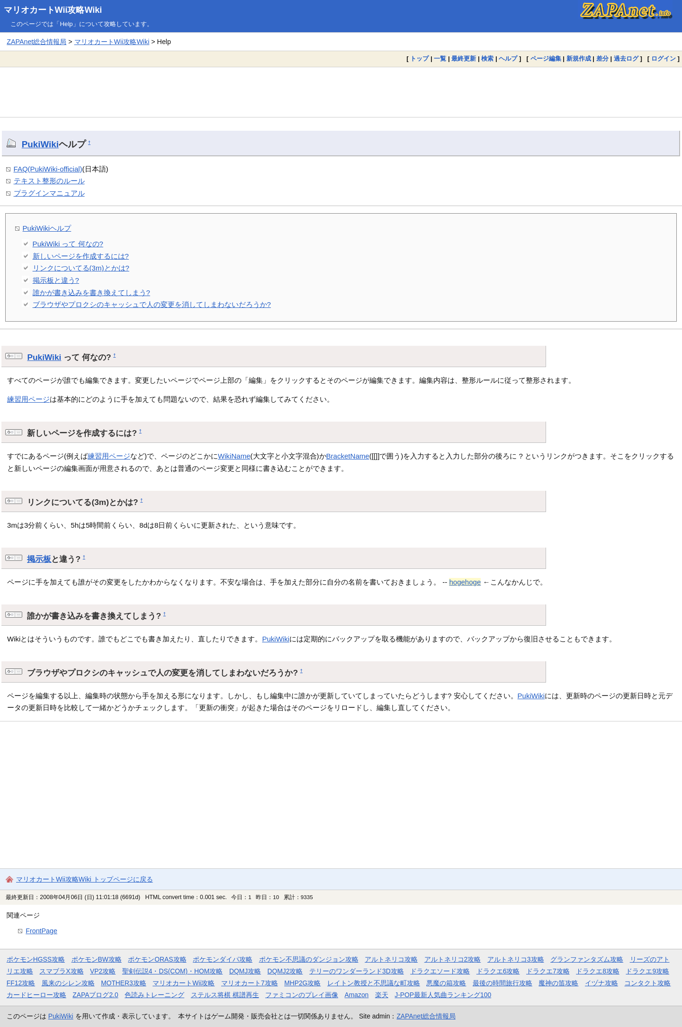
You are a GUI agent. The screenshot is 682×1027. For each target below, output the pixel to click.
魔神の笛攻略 (558, 983)
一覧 (440, 58)
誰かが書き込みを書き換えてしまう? (91, 292)
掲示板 (39, 559)
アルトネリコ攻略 (391, 959)
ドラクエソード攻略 (440, 971)
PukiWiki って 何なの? (68, 244)
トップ (419, 58)
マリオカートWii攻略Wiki (53, 10)
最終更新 (463, 58)
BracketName (347, 456)
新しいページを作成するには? (81, 256)
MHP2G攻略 (302, 983)
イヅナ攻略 (601, 983)
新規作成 (578, 58)
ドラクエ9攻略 (647, 971)
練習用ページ (28, 399)
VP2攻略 (103, 971)
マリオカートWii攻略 (184, 983)
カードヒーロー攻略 (36, 995)
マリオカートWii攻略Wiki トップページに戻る (84, 879)
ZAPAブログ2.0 (95, 995)
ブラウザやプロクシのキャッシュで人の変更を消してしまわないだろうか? (152, 304)
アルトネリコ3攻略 (515, 959)
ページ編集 (545, 58)
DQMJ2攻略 (285, 971)
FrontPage (41, 931)
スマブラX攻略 (61, 971)
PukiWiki (40, 144)
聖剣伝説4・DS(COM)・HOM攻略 (172, 971)
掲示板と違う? (56, 280)
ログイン (663, 58)
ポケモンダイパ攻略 (222, 959)
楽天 (381, 995)
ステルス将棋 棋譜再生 (225, 995)
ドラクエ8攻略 (597, 971)
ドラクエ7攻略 (548, 971)
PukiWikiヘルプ (47, 228)
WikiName (234, 456)
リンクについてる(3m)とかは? (81, 268)
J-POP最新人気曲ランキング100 (443, 995)
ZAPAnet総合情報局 (36, 41)
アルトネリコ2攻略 (452, 959)
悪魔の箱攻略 (446, 983)
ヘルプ (508, 58)
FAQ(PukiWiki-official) (48, 169)
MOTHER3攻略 (123, 983)
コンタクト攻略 (647, 983)
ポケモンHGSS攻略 (36, 959)
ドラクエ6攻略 (498, 971)
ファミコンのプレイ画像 (301, 995)
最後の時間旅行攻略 (502, 983)
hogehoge (465, 582)
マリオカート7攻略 (249, 983)
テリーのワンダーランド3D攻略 (356, 971)
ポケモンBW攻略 (97, 959)
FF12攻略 (21, 983)
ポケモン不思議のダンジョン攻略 (309, 959)
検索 (487, 58)
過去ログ (626, 58)
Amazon (357, 995)
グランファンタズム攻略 (586, 959)
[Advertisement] (341, 92)
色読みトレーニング (154, 995)
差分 (602, 58)
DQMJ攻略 (245, 971)
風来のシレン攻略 (68, 983)
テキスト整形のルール (49, 181)
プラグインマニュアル (49, 193)
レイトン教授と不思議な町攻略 (373, 983)
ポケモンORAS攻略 (157, 959)
